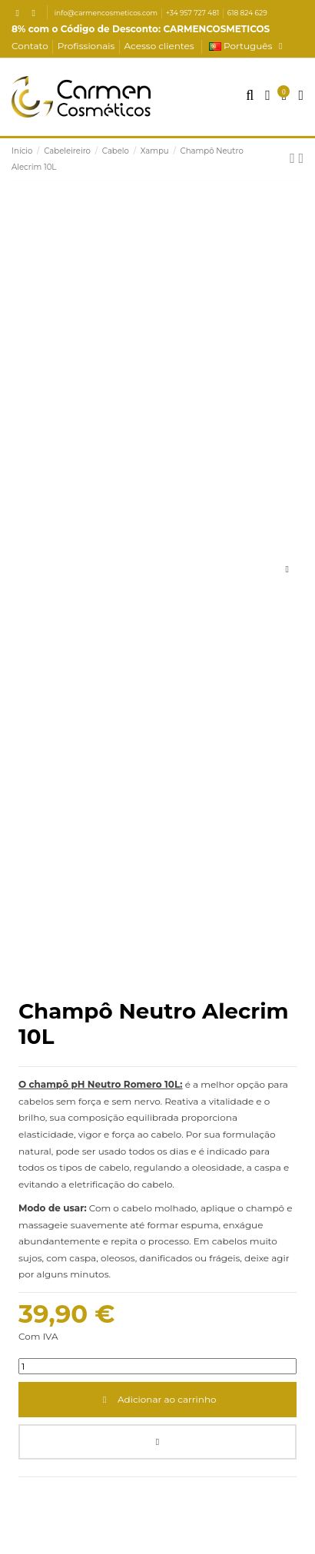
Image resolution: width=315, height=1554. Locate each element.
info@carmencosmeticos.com (107, 12)
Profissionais (88, 45)
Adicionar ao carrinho (157, 1399)
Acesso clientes (159, 45)
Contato (31, 45)
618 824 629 (247, 12)
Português (248, 45)
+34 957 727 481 (193, 12)
